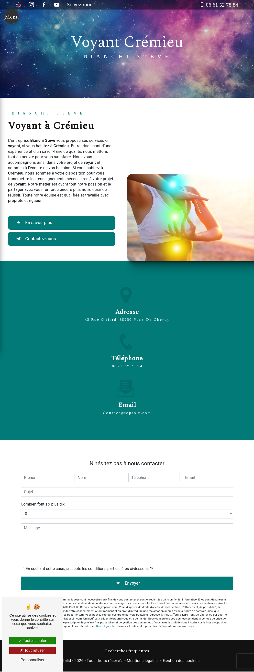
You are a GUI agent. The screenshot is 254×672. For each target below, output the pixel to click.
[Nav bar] (11, 20)
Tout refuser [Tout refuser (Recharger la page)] (32, 650)
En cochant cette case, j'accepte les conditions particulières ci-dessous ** (89, 563)
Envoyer (132, 577)
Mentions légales (142, 661)
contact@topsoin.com (127, 407)
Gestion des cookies (181, 661)
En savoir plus (35, 223)
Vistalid (64, 661)
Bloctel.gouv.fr (105, 621)
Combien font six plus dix (43, 498)
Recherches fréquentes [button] (127, 651)
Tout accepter (32, 641)
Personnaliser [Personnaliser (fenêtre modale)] (32, 660)
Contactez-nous (38, 239)
